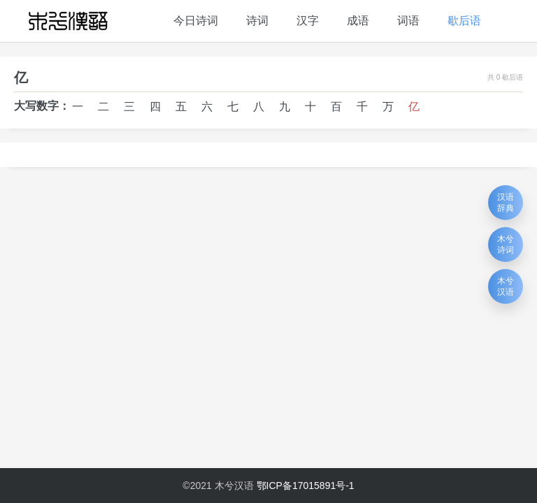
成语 (358, 21)
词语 (408, 21)
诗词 (257, 21)
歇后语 (464, 21)
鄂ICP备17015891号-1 (306, 485)
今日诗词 (195, 21)
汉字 (307, 21)
